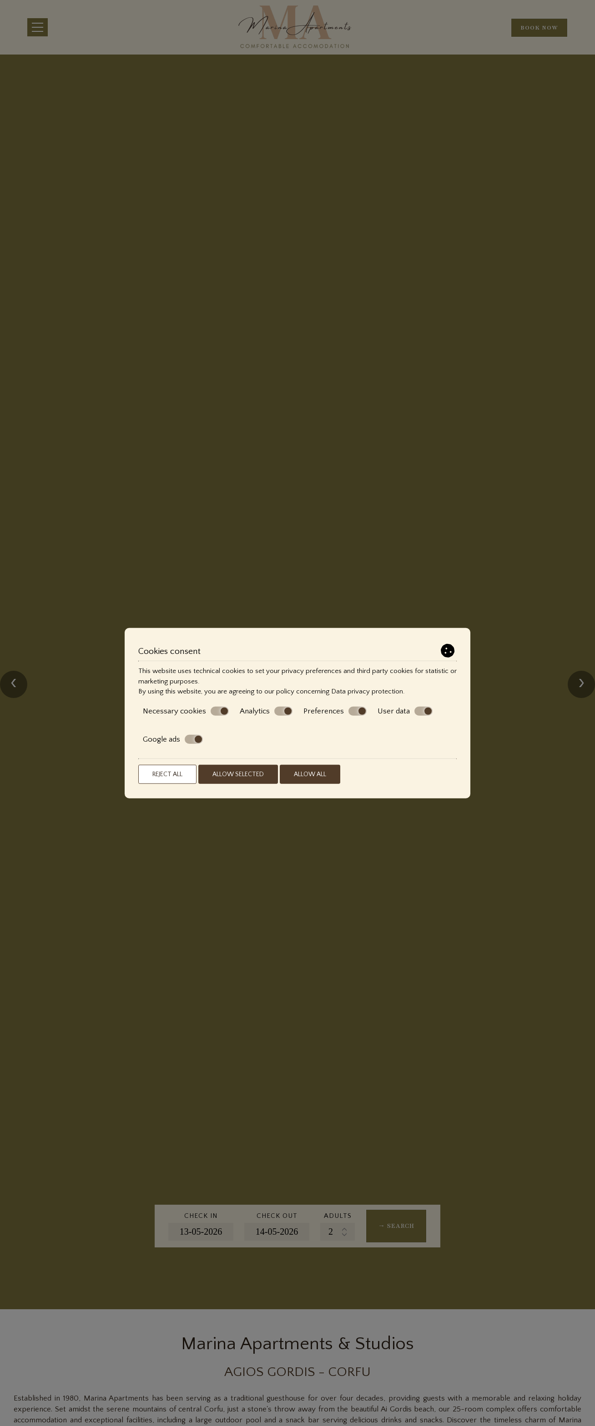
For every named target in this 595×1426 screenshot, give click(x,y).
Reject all (167, 774)
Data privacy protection (367, 691)
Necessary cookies (186, 711)
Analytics (266, 711)
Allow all (310, 774)
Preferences (335, 711)
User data (405, 711)
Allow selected (238, 774)
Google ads (173, 739)
